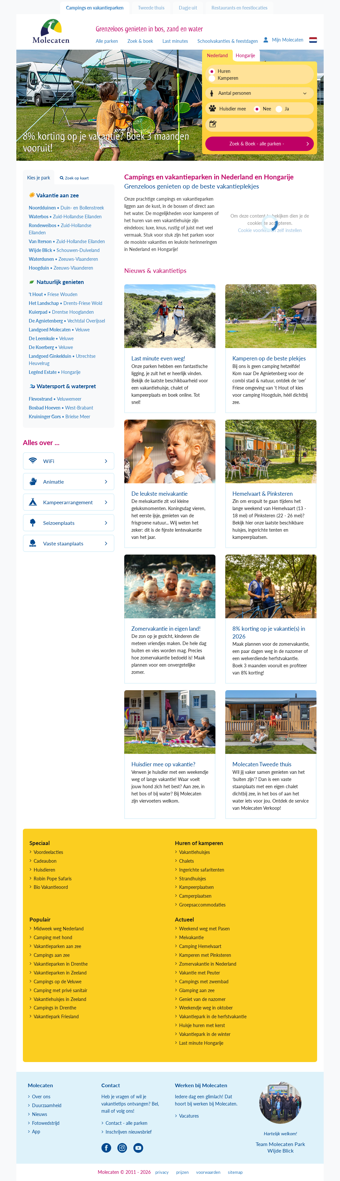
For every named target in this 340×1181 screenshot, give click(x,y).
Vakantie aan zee (54, 195)
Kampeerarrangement (60, 502)
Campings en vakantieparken (95, 7)
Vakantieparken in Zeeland (60, 972)
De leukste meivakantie (159, 493)
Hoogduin (61, 268)
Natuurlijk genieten (56, 281)
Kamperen (226, 78)
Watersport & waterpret (62, 386)
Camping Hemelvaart (200, 946)
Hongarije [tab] (245, 55)
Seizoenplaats (51, 523)
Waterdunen (63, 259)
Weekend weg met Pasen (204, 928)
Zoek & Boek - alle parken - (257, 143)
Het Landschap (65, 303)
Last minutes (175, 41)
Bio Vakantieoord (51, 887)
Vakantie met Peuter (199, 972)
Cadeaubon (45, 861)
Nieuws (39, 1114)
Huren (224, 71)
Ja (287, 108)
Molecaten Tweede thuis (261, 764)
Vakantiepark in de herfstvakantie (212, 1016)
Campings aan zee (52, 955)
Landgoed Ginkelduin (62, 359)
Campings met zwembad (204, 981)
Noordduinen (66, 207)
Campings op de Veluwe (57, 981)
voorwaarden (208, 1172)
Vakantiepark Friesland (56, 1016)
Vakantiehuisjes (194, 852)
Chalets (186, 861)
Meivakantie (191, 937)
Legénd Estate (54, 372)
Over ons (41, 1096)
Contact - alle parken (126, 1123)
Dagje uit (188, 7)
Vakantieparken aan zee (57, 946)
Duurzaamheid (46, 1105)
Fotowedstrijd (46, 1123)
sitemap (235, 1172)
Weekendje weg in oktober (206, 1007)
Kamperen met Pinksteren (205, 955)
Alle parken (107, 41)
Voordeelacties (48, 852)
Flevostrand (55, 399)
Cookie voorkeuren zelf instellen (270, 230)
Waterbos (65, 216)
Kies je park (38, 177)
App (36, 1131)
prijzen (182, 1172)
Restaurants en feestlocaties (239, 7)
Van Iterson (67, 241)
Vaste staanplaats (55, 543)
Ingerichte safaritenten (201, 870)
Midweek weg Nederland (59, 928)
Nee (267, 108)
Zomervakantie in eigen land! (166, 628)
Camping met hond (53, 937)
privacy (162, 1172)
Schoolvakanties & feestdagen (227, 41)
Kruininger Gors (59, 416)
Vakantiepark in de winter (204, 1034)
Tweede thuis (151, 7)
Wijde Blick (64, 250)
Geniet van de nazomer (202, 999)
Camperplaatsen (195, 896)
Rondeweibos (60, 229)
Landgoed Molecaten (59, 329)
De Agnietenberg (67, 321)
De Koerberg (51, 347)
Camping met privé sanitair (60, 990)
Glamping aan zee (196, 990)
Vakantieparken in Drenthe (61, 964)
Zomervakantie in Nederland (207, 964)
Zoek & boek (140, 41)
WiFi (40, 461)
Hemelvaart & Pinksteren (262, 493)
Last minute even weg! (158, 358)
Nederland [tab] (217, 55)
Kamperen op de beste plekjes (269, 358)
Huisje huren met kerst (202, 1025)
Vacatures (189, 1116)
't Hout (53, 294)
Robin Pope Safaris (53, 878)
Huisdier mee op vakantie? (163, 764)
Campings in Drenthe (55, 1007)
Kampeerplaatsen (196, 887)
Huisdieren (44, 870)
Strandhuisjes (192, 878)
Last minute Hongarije (201, 1043)
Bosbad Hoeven (61, 407)
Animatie (45, 481)
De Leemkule (51, 338)
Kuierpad (61, 312)
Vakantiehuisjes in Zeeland (60, 999)
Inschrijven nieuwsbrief (129, 1132)
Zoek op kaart (74, 177)
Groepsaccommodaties (202, 904)
